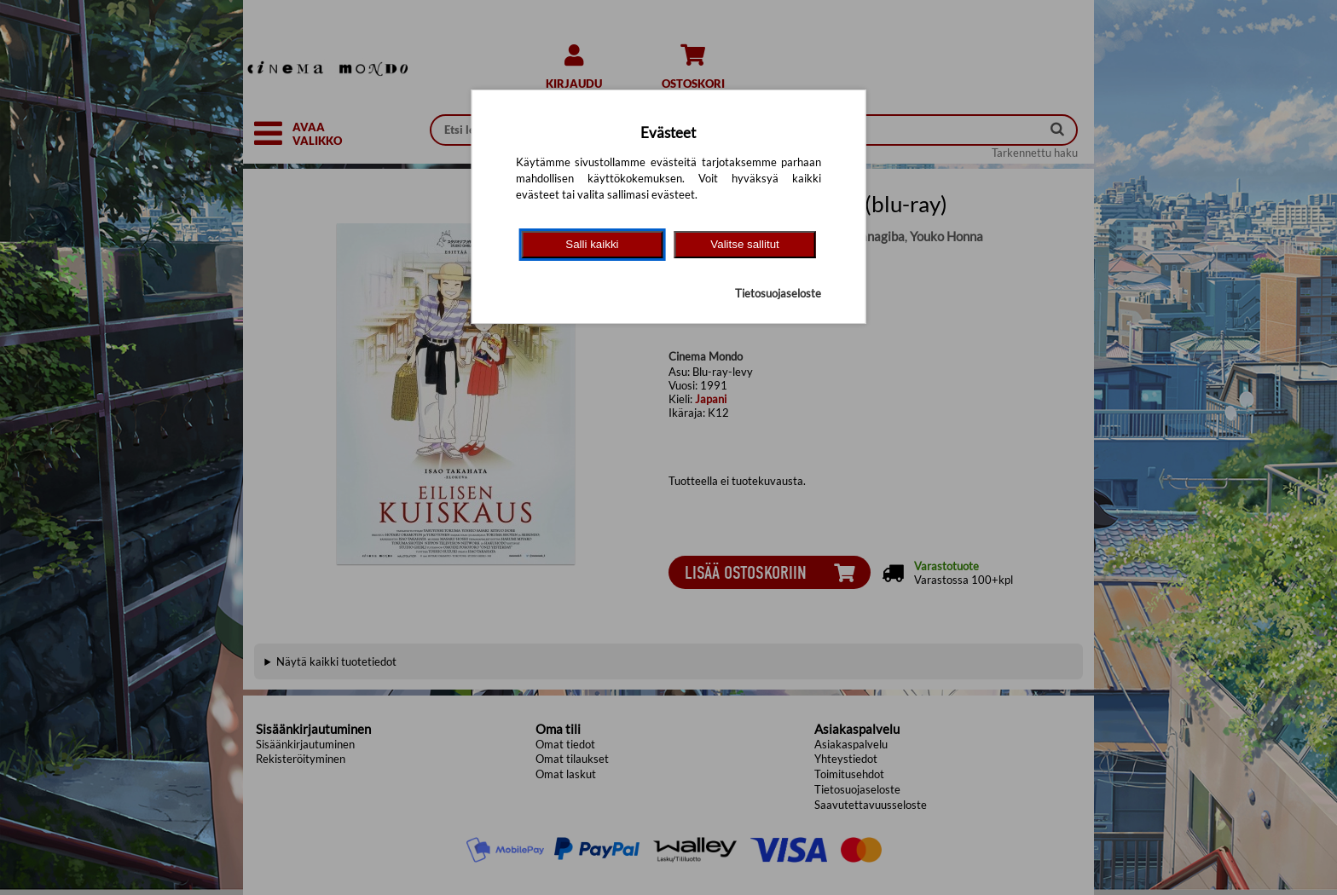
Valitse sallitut (744, 244)
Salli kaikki (591, 244)
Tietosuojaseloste (778, 293)
